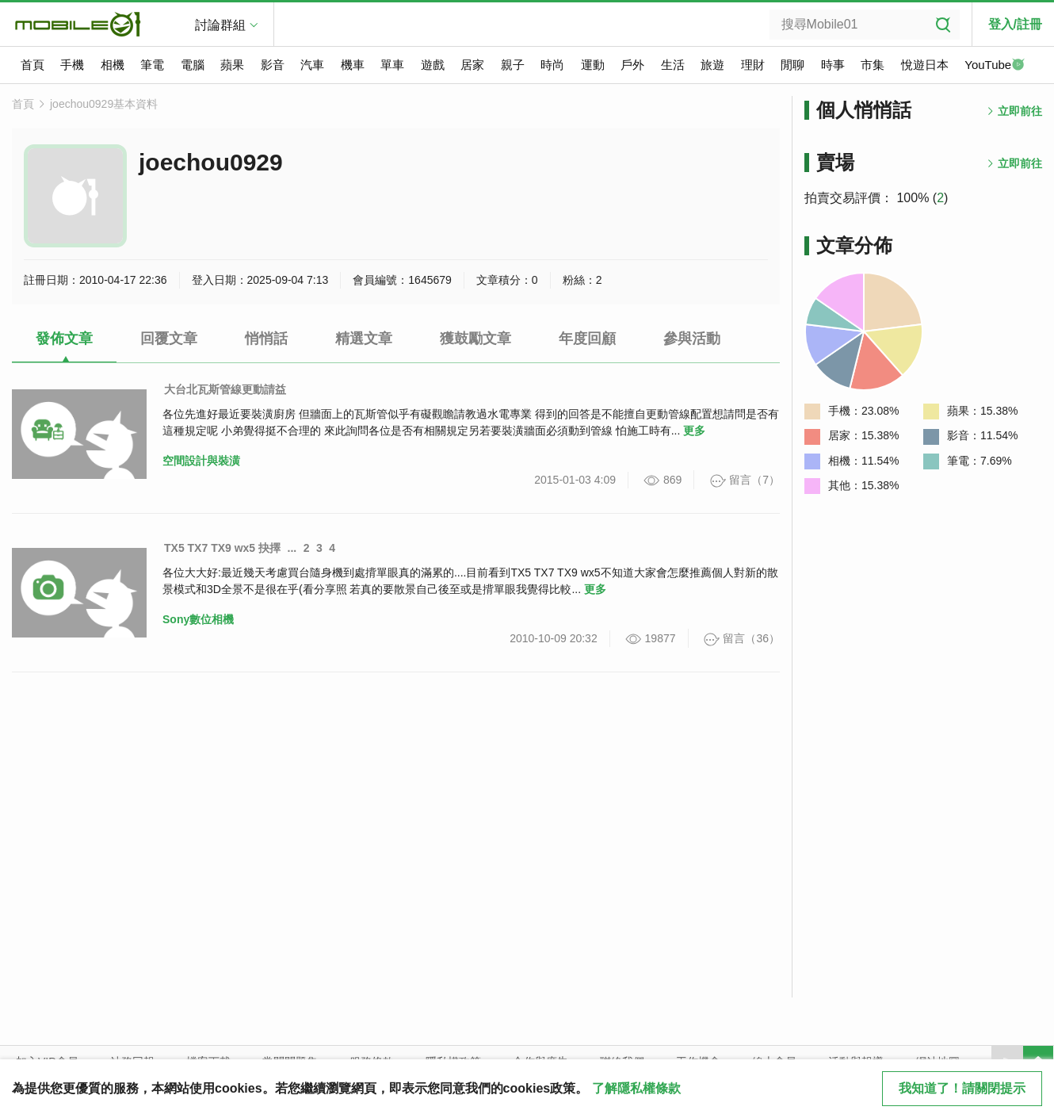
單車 (392, 64)
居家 (472, 64)
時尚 (552, 64)
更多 (694, 430)
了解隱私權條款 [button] (636, 1088)
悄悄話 (266, 339)
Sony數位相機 (198, 619)
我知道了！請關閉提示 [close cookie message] (962, 1088)
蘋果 (232, 64)
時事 (833, 64)
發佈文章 (64, 339)
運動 (593, 64)
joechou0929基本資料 (104, 104)
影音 (273, 64)
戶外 (632, 64)
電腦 (192, 64)
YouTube (994, 66)
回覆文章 (168, 339)
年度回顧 (587, 339)
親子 (513, 64)
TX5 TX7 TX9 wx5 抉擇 (222, 548)
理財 (753, 64)
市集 (872, 64)
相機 (112, 64)
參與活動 (691, 339)
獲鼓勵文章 (475, 339)
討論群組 (220, 25)
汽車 (312, 64)
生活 (673, 64)
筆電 (152, 64)
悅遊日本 (925, 64)
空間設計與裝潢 (201, 460)
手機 (72, 64)
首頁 (32, 64)
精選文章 (363, 339)
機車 (353, 64)
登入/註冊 (1015, 24)
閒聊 (792, 64)
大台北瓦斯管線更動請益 (225, 389)
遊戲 (433, 64)
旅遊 (712, 64)
